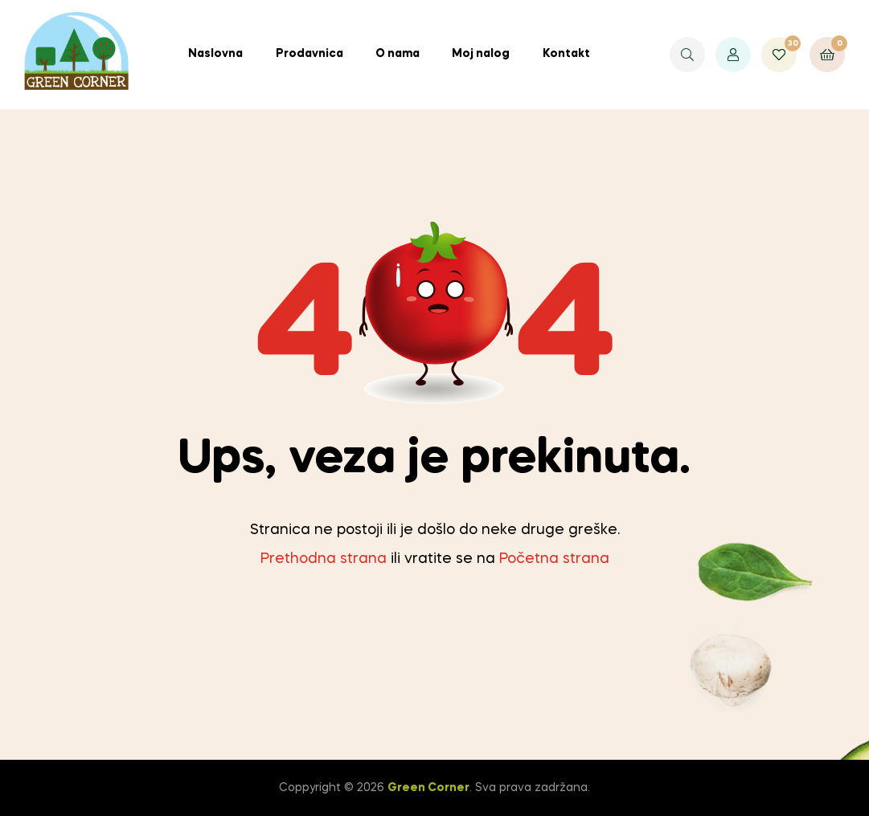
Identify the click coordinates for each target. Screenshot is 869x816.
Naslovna (215, 53)
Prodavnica (309, 53)
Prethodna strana (323, 559)
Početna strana (554, 559)
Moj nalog (481, 53)
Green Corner (428, 788)
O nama (397, 53)
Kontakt (566, 53)
